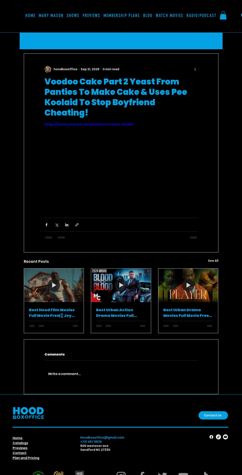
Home (18, 438)
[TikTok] (218, 436)
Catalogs (20, 443)
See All (213, 261)
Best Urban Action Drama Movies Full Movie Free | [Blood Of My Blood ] (118, 312)
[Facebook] (211, 436)
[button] (122, 15)
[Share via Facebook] (46, 225)
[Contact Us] (213, 415)
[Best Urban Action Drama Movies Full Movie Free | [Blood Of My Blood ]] (121, 285)
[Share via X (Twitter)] (57, 225)
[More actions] (195, 69)
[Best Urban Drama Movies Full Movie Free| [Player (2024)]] (188, 285)
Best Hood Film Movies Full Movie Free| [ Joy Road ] (52, 312)
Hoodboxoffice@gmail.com (102, 437)
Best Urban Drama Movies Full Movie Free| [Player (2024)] (186, 312)
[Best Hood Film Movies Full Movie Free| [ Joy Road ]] (54, 285)
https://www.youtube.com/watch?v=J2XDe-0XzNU (89, 124)
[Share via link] (77, 225)
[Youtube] (225, 436)
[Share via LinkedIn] (67, 225)
